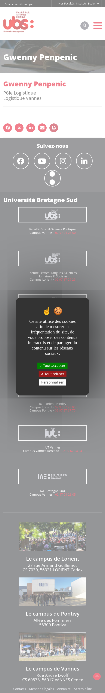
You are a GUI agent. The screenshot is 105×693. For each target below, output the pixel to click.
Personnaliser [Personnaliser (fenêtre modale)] (52, 382)
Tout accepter (52, 365)
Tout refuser (52, 374)
